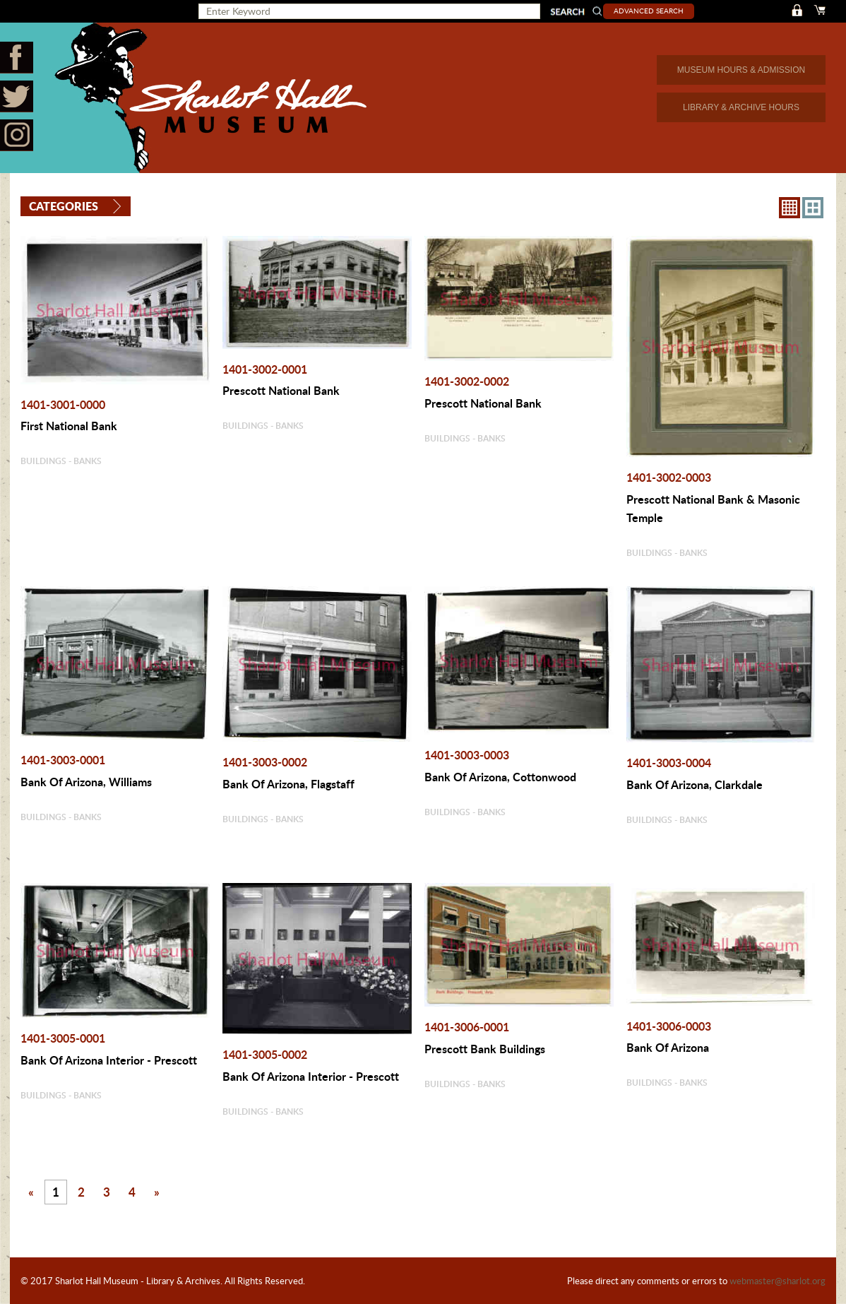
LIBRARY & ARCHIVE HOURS (741, 107)
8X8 (789, 207)
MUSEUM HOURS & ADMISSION (741, 70)
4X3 (812, 207)
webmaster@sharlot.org (777, 1280)
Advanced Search (652, 11)
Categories (63, 206)
